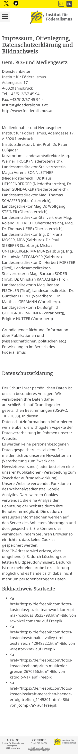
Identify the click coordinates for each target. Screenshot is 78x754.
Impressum (35, 750)
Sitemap (45, 750)
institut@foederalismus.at (39, 748)
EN (69, 4)
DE (61, 4)
